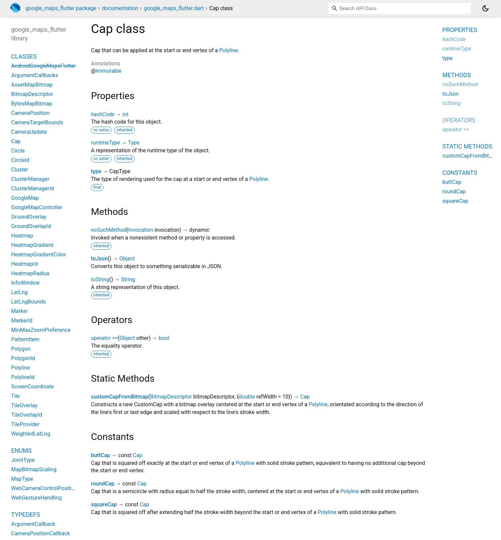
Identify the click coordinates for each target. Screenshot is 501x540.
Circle (18, 151)
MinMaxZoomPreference (40, 330)
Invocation (140, 230)
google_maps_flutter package (61, 8)
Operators (458, 120)
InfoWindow (25, 283)
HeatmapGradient (32, 245)
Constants (459, 172)
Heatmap (22, 235)
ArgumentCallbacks (34, 75)
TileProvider (25, 424)
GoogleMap (25, 198)
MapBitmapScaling (34, 469)
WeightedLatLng (30, 434)
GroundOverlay (28, 217)
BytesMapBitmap (31, 103)
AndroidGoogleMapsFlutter (43, 66)
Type (133, 142)
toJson (99, 258)
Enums (21, 450)
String (128, 279)
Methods (456, 74)
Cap (305, 396)
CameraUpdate (29, 132)
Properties (459, 29)
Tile (15, 396)
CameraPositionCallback (40, 533)
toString (100, 279)
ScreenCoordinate (32, 386)
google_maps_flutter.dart (173, 8)
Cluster (19, 169)
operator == (104, 338)
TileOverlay (24, 405)
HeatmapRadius (30, 273)
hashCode (102, 114)
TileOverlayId (26, 415)
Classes (24, 56)
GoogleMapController (36, 207)
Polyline (228, 50)
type (96, 171)
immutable (108, 71)
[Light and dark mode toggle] (485, 8)
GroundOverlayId (31, 226)
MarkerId (21, 320)
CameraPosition (30, 113)
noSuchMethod (108, 230)
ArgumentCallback (33, 524)
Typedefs (25, 514)
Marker (19, 311)
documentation (120, 8)
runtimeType (105, 142)
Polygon (20, 349)
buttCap (100, 455)
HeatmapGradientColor (38, 254)
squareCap (104, 504)
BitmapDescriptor (171, 396)
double (247, 396)
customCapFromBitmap (119, 396)
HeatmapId (24, 264)
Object (127, 258)
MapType (22, 479)
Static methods (467, 146)
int (125, 114)
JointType (23, 460)
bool (164, 338)
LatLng (19, 292)
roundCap (102, 483)
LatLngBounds (28, 301)
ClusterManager (30, 179)
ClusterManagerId (32, 188)
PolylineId (22, 377)
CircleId (20, 160)
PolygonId (23, 358)
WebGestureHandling (36, 498)
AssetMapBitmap (32, 85)
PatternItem (25, 339)
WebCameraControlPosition (44, 488)
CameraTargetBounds (37, 122)
